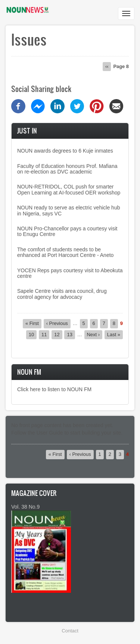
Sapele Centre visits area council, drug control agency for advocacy (62, 294)
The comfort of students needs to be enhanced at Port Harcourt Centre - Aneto (65, 252)
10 (33, 334)
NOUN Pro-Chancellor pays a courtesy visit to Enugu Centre (67, 231)
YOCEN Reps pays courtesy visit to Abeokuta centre (69, 273)
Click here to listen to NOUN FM (54, 389)
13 (71, 334)
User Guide (50, 433)
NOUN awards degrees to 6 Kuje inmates (65, 151)
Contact (70, 631)
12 (58, 334)
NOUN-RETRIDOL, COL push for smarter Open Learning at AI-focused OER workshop (68, 189)
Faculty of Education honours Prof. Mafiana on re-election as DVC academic (67, 169)
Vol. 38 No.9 (25, 507)
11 (45, 334)
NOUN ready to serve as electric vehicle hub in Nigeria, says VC (68, 210)
